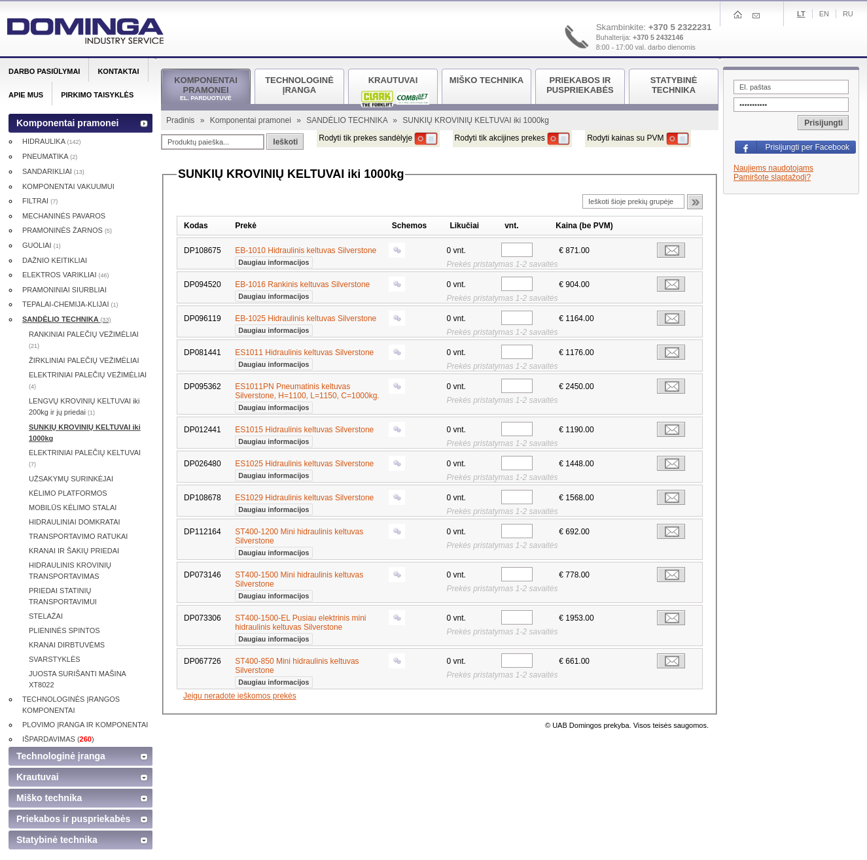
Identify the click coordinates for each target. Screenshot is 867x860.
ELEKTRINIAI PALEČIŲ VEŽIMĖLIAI (88, 380)
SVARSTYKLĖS (54, 659)
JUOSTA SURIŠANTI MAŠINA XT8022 (77, 679)
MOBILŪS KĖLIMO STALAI (72, 507)
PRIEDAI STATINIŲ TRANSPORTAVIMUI (63, 596)
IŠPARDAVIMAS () (58, 739)
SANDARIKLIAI (53, 171)
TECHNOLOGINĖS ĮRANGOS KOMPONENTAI (71, 704)
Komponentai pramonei (251, 120)
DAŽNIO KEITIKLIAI (54, 260)
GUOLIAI (41, 245)
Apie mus (26, 95)
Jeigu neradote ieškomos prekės (239, 695)
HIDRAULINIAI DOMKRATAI (74, 522)
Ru (848, 14)
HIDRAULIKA (51, 141)
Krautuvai (37, 777)
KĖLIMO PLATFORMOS (68, 493)
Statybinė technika (56, 839)
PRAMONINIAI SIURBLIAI (64, 290)
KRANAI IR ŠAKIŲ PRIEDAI (74, 551)
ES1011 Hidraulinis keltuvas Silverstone (304, 357)
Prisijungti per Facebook (807, 147)
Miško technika (49, 798)
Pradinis (181, 120)
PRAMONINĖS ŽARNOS (67, 230)
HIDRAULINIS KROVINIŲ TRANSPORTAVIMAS (70, 570)
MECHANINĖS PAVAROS (63, 216)
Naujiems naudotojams (773, 168)
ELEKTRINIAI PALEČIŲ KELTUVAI (85, 458)
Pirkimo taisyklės (97, 95)
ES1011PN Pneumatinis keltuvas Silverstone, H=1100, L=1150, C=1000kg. (307, 395)
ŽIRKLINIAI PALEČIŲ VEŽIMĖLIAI (84, 360)
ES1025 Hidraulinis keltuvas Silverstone (304, 468)
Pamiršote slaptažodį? (772, 177)
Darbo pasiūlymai (44, 71)
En (824, 14)
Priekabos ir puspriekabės (73, 819)
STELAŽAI (46, 616)
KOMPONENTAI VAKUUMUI (68, 186)
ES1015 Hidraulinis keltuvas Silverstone (304, 434)
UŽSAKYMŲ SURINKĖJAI (71, 479)
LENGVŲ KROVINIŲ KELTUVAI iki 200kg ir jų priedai (84, 406)
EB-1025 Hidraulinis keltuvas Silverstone (305, 323)
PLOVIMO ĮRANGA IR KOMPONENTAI (85, 725)
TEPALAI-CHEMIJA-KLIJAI (70, 304)
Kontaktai (118, 71)
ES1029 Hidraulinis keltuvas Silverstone (304, 502)
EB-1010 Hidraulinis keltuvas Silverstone (305, 255)
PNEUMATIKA (49, 156)
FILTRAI (40, 201)
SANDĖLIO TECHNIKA (347, 120)
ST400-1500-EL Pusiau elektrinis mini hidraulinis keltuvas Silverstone (300, 627)
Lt (801, 14)
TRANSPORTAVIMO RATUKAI (78, 536)
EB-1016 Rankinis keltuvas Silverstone (302, 289)
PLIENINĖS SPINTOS (64, 630)
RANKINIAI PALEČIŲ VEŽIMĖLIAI (84, 339)
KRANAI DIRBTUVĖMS (67, 645)
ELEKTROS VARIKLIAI (65, 275)
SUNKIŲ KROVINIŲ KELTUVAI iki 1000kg (85, 432)
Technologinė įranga (60, 756)
